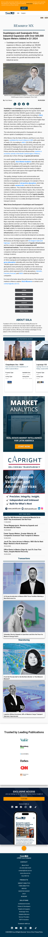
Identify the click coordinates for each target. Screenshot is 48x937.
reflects (32, 50)
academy (24, 896)
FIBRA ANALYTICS (24, 886)
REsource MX (23, 25)
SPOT (24, 894)
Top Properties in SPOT (25, 339)
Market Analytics (24, 883)
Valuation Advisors (24, 914)
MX (18, 13)
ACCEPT (24, 8)
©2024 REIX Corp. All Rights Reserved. (15, 932)
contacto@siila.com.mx (25, 870)
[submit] (17, 13)
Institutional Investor (24, 904)
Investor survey (24, 891)
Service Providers (24, 917)
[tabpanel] (18, 367)
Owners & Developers (24, 906)
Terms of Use (30, 932)
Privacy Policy (29, 3)
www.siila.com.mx (25, 873)
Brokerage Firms (24, 911)
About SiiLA (25, 865)
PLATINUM (28, 359)
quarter (34, 111)
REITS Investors (24, 919)
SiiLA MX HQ (25, 876)
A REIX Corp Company (24, 858)
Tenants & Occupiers (24, 909)
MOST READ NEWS (24, 514)
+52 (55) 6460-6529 (25, 868)
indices (24, 888)
